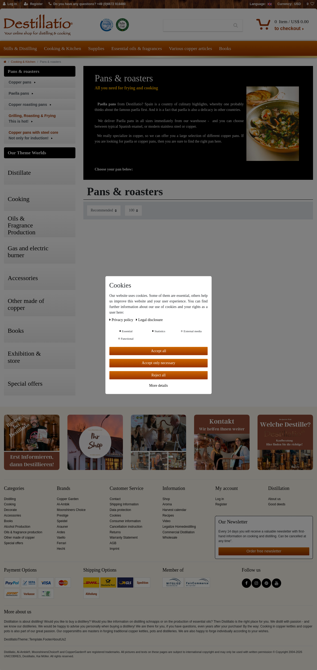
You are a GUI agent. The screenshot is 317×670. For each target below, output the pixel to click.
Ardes (61, 532)
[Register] (33, 4)
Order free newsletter (263, 551)
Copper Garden (68, 499)
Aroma (167, 504)
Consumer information (125, 521)
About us (274, 499)
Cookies (115, 515)
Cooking (10, 504)
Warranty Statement (124, 537)
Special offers (13, 543)
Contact (115, 499)
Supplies (96, 48)
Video (166, 521)
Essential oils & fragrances (137, 48)
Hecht (61, 549)
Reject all (158, 375)
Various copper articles (190, 48)
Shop (166, 499)
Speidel (62, 521)
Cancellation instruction (126, 526)
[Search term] (196, 25)
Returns (115, 532)
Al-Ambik (63, 504)
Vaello (61, 537)
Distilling (10, 499)
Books (225, 48)
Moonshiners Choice (71, 510)
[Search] (235, 25)
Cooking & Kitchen (62, 48)
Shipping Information (124, 504)
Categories (14, 488)
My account (226, 488)
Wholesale (169, 537)
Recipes (168, 515)
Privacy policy (121, 320)
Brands (63, 488)
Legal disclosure (149, 320)
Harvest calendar (174, 510)
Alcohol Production (17, 526)
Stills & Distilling (20, 48)
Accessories (12, 515)
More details (158, 386)
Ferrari (61, 543)
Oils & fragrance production (23, 532)
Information (173, 488)
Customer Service (126, 488)
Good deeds (276, 504)
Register (221, 504)
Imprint (114, 549)
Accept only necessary (158, 363)
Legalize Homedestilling (179, 526)
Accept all (158, 351)
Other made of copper (19, 537)
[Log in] (10, 4)
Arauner (62, 526)
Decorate (10, 510)
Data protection (120, 510)
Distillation (278, 488)
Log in (219, 499)
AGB (113, 543)
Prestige (62, 515)
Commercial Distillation (178, 532)
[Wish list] (310, 4)
